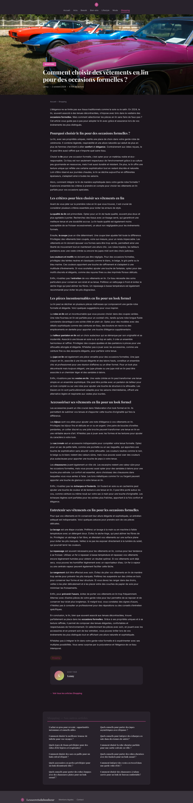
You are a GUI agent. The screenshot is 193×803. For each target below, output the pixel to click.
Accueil (66, 10)
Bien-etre (94, 10)
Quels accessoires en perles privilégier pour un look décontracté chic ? (69, 764)
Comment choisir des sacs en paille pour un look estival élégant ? (69, 755)
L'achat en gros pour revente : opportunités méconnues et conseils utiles (69, 728)
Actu (75, 10)
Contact (80, 799)
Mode (115, 10)
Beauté (84, 10)
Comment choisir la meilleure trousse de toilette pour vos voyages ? (68, 737)
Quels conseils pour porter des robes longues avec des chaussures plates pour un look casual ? (70, 774)
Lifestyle (105, 10)
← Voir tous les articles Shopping (66, 693)
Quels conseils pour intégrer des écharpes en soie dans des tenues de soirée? (121, 737)
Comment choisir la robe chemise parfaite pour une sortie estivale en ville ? (120, 746)
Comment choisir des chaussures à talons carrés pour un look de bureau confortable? (120, 773)
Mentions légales (66, 799)
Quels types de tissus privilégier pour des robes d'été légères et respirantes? (68, 746)
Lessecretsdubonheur (37, 800)
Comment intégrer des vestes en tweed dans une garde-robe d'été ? (121, 764)
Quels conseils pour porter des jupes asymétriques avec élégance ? (117, 728)
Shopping (125, 10)
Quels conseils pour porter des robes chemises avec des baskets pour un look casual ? (122, 755)
